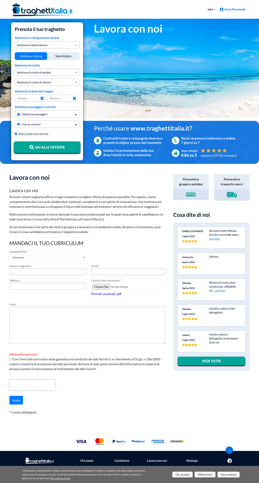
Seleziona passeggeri (32, 114)
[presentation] (32, 385)
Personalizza (228, 474)
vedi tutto (214, 238)
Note (12, 304)
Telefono (14, 280)
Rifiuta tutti (205, 474)
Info (210, 9)
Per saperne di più (60, 478)
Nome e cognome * (20, 266)
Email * (95, 266)
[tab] (31, 56)
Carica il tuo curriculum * (106, 280)
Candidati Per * (18, 251)
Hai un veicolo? (29, 124)
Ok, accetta (182, 474)
